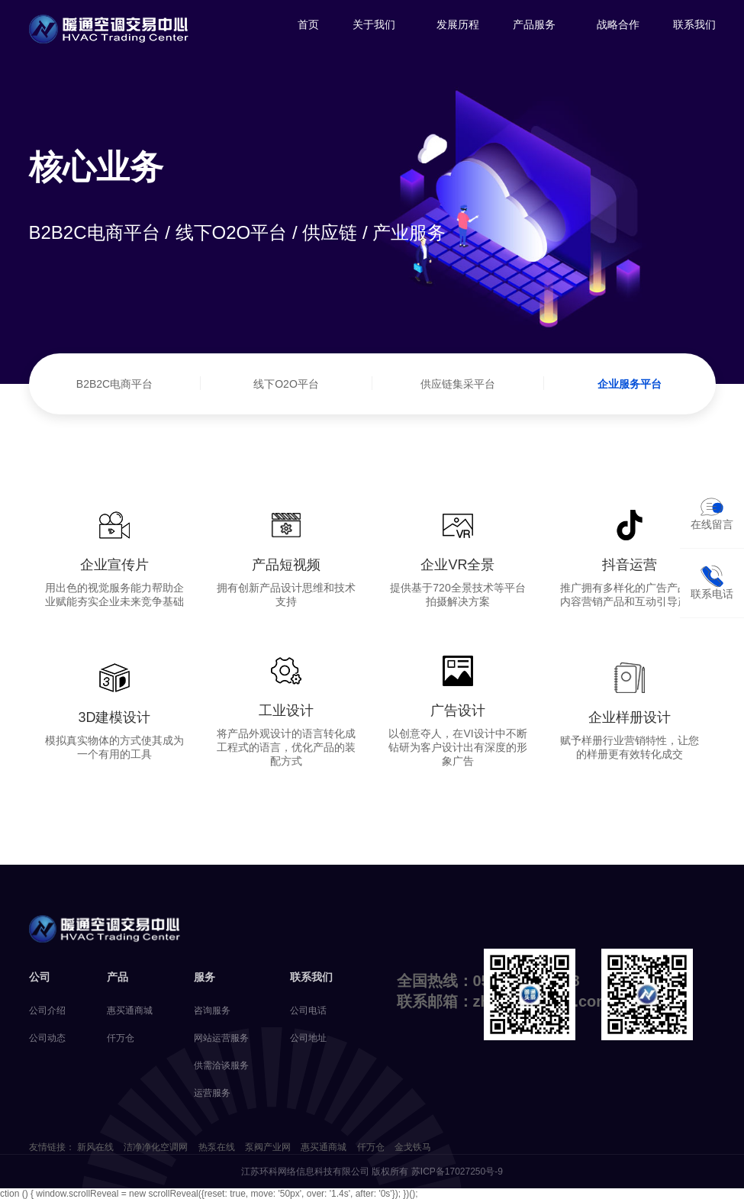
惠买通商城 (130, 1010)
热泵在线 (216, 1147)
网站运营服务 (221, 1038)
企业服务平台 (629, 384)
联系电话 (712, 582)
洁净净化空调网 (156, 1147)
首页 (308, 24)
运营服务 (212, 1093)
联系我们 (694, 24)
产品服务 (534, 24)
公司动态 (47, 1038)
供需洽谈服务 (221, 1065)
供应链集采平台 (457, 384)
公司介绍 (47, 1010)
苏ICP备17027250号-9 (457, 1171)
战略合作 (618, 24)
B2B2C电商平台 (114, 384)
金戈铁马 (413, 1147)
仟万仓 (120, 1038)
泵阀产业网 (268, 1147)
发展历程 (457, 24)
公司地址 (308, 1038)
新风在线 (95, 1147)
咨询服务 (212, 1010)
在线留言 (712, 512)
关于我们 (374, 24)
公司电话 (308, 1010)
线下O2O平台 (286, 384)
